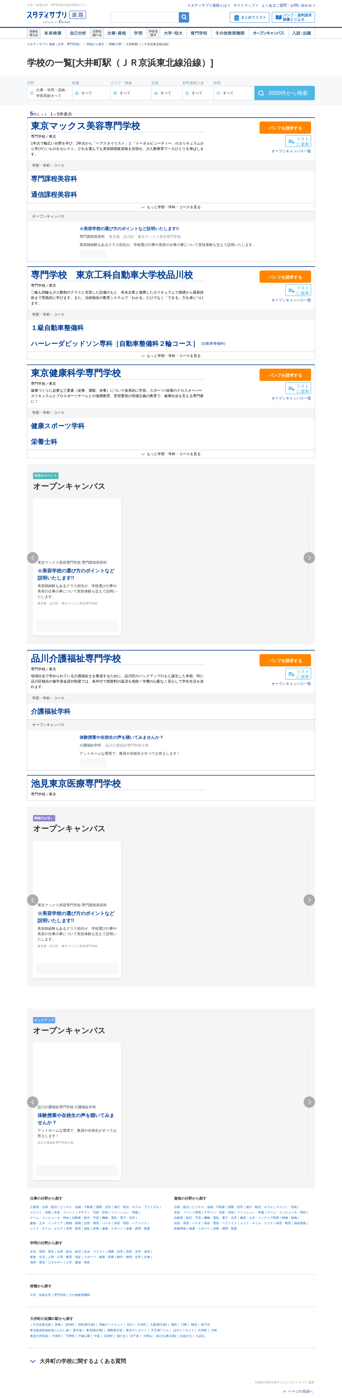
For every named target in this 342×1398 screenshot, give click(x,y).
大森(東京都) (158, 1324)
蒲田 (174, 1324)
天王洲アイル (160, 1330)
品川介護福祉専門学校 (76, 658)
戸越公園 (84, 1336)
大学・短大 (173, 33)
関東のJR (115, 44)
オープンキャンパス (268, 33)
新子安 (205, 1324)
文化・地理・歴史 (42, 1251)
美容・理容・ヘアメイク (130, 1223)
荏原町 (108, 1336)
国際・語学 (103, 1207)
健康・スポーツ (112, 1228)
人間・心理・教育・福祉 (64, 1257)
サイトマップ (244, 5)
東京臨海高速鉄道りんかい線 (49, 1330)
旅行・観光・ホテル (259, 1207)
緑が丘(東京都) (166, 1336)
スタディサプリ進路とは (207, 5)
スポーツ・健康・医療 (99, 1257)
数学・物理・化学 (129, 1257)
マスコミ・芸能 (40, 1212)
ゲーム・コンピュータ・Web (49, 1217)
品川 (130, 1324)
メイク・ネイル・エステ (46, 1228)
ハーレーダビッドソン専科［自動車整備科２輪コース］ (115, 343)
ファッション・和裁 (124, 1212)
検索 (184, 17)
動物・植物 (73, 1223)
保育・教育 (73, 1228)
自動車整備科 (213, 343)
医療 (96, 1228)
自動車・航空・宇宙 (85, 1217)
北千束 (134, 1336)
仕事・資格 (117, 33)
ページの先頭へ (300, 1391)
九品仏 (200, 1336)
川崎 (184, 1324)
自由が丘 (186, 1336)
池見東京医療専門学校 (76, 783)
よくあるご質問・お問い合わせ (287, 5)
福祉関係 (300, 1223)
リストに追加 (302, 141)
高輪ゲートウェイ (111, 1324)
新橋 (58, 1324)
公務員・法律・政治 (43, 1207)
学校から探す (95, 44)
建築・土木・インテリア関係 (259, 1217)
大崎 (214, 1330)
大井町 (141, 1324)
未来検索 (53, 33)
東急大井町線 (39, 1336)
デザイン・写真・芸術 (93, 1212)
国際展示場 (114, 1330)
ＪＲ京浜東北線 (40, 1324)
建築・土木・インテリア (46, 1223)
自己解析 (78, 33)
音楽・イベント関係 (187, 1212)
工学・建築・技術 (78, 1262)
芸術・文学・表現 (138, 1251)
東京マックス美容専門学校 (85, 126)
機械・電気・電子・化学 (118, 1217)
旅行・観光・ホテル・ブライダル (136, 1207)
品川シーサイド (183, 1330)
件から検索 (288, 93)
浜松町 (69, 1324)
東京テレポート (136, 1330)
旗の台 (121, 1336)
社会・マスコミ (94, 1251)
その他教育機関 (230, 33)
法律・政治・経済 (69, 1251)
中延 (97, 1336)
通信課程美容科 (54, 194)
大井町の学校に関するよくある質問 (83, 1361)
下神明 (69, 1336)
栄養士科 (44, 442)
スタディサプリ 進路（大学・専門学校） (54, 44)
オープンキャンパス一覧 (291, 151)
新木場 (77, 1330)
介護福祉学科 (50, 711)
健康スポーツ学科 (58, 426)
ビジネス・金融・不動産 (76, 1207)
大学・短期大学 (40, 1295)
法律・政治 (181, 1207)
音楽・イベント (64, 1212)
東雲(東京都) (94, 1330)
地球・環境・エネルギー (46, 1262)
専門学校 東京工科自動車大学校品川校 (112, 275)
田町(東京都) (86, 1324)
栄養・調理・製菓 (138, 1228)
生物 (147, 1257)
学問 (138, 33)
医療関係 (180, 1228)
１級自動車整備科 (57, 328)
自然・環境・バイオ (97, 1223)
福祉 (87, 1228)
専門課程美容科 (54, 179)
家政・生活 (37, 1257)
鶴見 (194, 1324)
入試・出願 (301, 33)
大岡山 (147, 1336)
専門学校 (199, 33)
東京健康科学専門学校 (76, 373)
